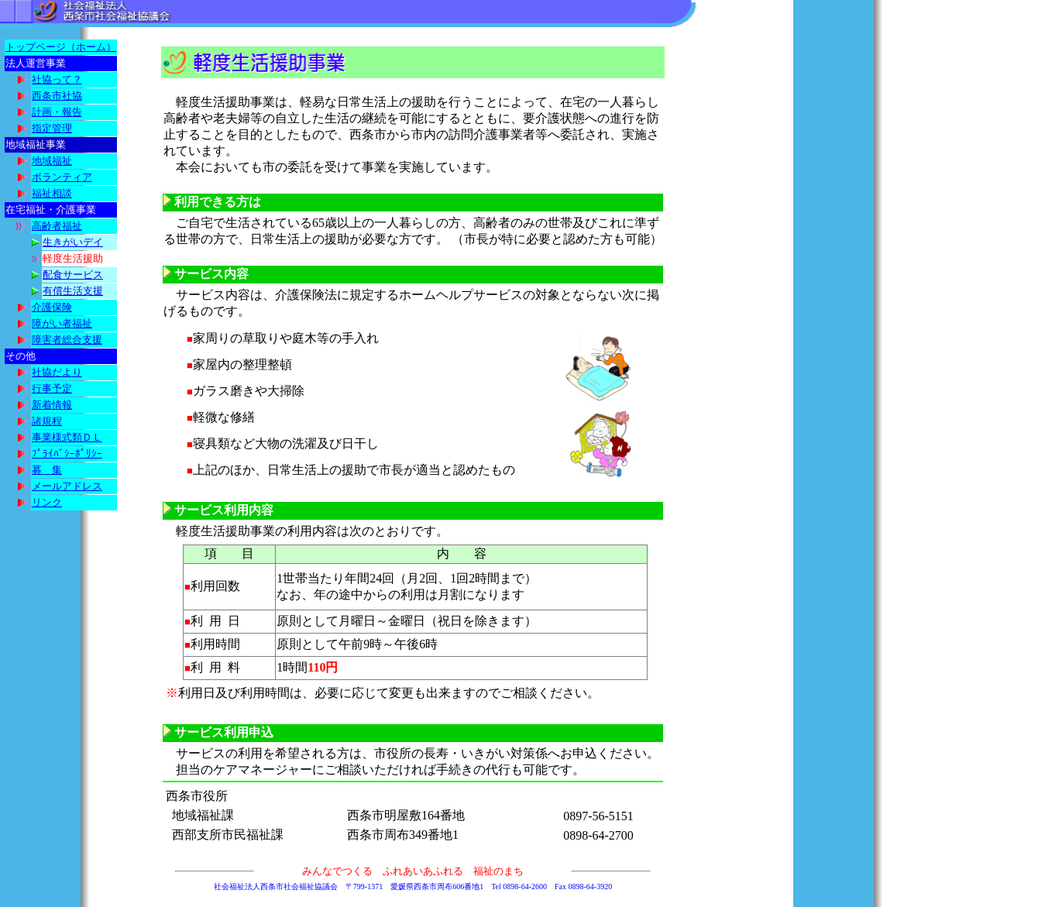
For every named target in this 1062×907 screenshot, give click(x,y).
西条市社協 (57, 95)
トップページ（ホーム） (60, 47)
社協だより (57, 372)
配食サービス (73, 274)
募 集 (47, 470)
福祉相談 (52, 193)
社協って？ (57, 79)
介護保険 (52, 307)
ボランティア (62, 177)
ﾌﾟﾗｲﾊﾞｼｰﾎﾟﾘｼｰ (67, 453)
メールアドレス (67, 486)
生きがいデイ (73, 242)
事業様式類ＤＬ (67, 437)
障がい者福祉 (62, 323)
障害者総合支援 (67, 339)
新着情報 (52, 405)
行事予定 (52, 388)
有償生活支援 (73, 291)
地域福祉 (52, 161)
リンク (47, 502)
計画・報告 (57, 112)
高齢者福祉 (57, 226)
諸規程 (47, 421)
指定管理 (52, 128)
